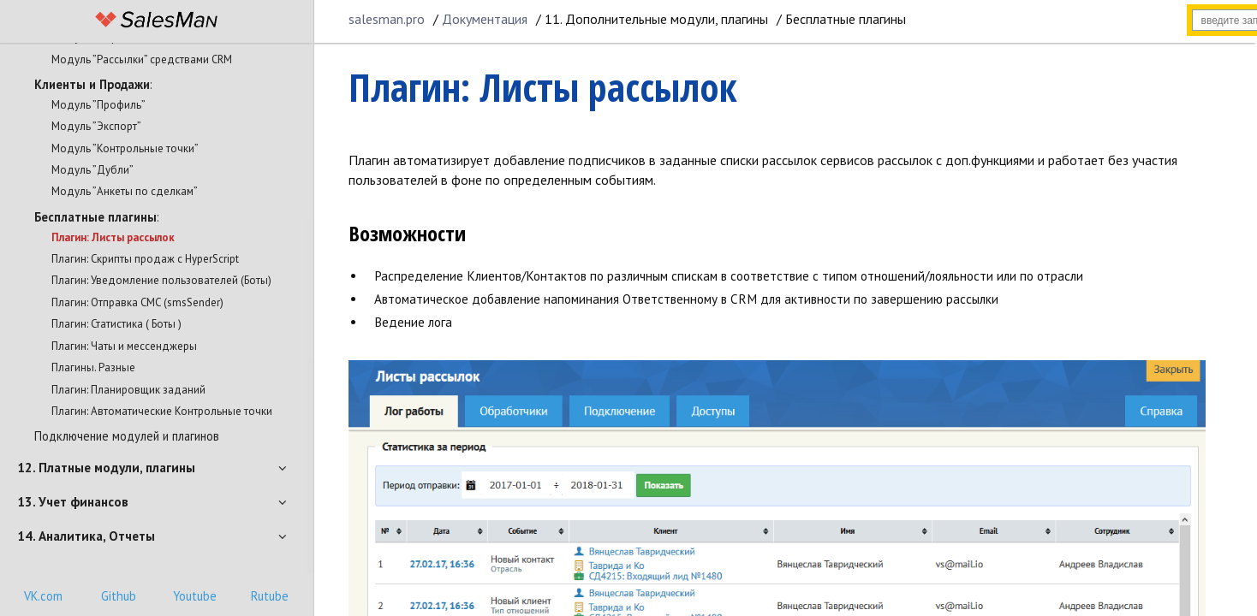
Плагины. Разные (93, 367)
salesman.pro (387, 18)
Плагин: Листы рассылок (113, 237)
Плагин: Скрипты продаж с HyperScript (145, 259)
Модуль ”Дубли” (92, 170)
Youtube (195, 596)
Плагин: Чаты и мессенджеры (124, 346)
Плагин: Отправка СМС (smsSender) (137, 302)
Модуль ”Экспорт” (96, 126)
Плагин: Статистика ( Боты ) (116, 324)
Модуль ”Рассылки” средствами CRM (141, 59)
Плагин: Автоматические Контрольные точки (161, 411)
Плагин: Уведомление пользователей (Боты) (161, 280)
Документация (484, 18)
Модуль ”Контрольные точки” (125, 148)
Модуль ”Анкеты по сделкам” (124, 191)
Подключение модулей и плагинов (126, 436)
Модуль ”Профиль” (98, 105)
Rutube (270, 596)
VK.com (43, 596)
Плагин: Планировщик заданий (128, 389)
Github (118, 596)
